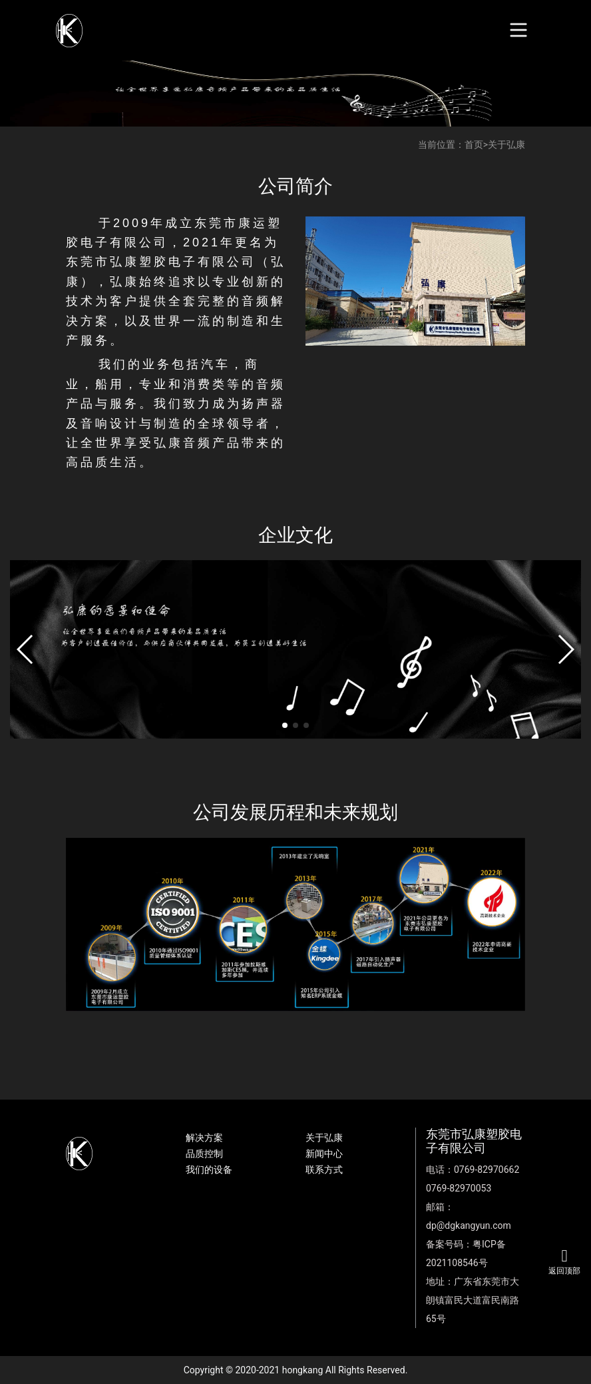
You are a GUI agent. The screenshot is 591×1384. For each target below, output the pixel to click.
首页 (474, 144)
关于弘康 (506, 144)
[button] (26, 649)
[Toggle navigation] (518, 30)
